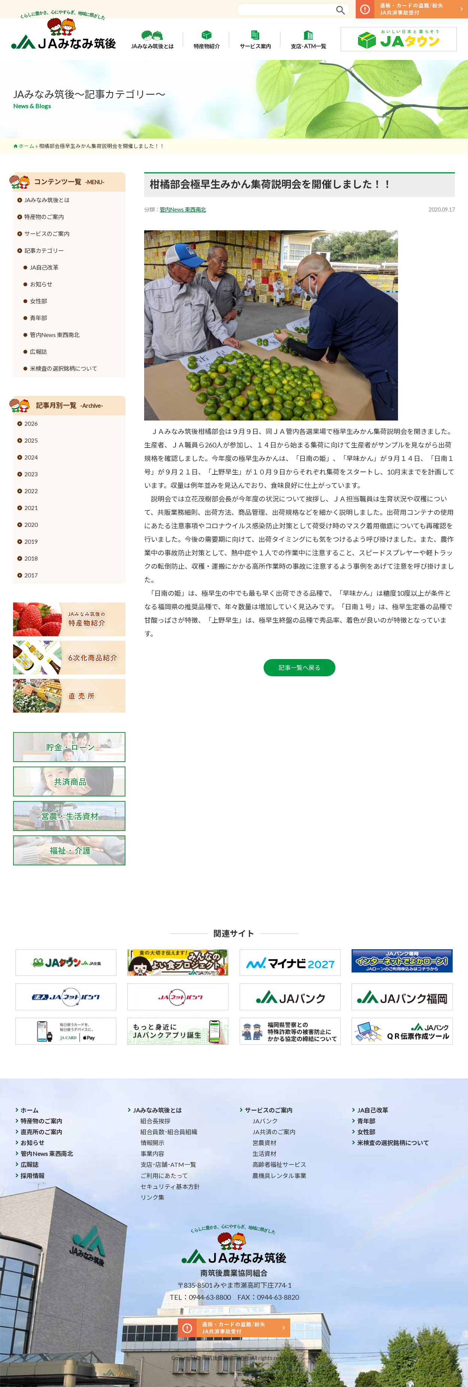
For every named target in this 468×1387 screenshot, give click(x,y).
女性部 (38, 301)
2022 (31, 491)
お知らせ (41, 284)
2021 (31, 507)
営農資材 (264, 1142)
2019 (31, 541)
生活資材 (264, 1153)
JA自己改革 (44, 267)
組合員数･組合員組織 (168, 1131)
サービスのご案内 (46, 233)
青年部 (38, 318)
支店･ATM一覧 (308, 39)
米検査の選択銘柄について (63, 368)
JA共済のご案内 (273, 1131)
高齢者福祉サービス (279, 1164)
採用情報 (33, 1175)
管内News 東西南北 (183, 209)
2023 (31, 474)
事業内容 (152, 1153)
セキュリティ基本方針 (170, 1186)
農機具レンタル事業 (279, 1175)
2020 (31, 524)
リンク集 (152, 1197)
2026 (31, 423)
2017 (31, 575)
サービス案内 (255, 39)
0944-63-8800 (210, 1297)
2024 (31, 457)
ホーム (26, 146)
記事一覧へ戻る (299, 667)
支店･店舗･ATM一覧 (168, 1164)
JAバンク (265, 1121)
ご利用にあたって (164, 1175)
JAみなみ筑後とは (152, 39)
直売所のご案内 (42, 1131)
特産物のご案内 (44, 216)
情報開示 (152, 1142)
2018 (31, 558)
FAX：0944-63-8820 (268, 1297)
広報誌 (38, 351)
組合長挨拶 (155, 1121)
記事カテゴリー (44, 250)
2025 (31, 440)
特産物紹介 (207, 39)
